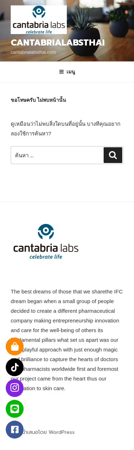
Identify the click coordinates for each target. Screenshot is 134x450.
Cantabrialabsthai (58, 42)
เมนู (67, 72)
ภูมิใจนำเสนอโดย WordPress (43, 432)
